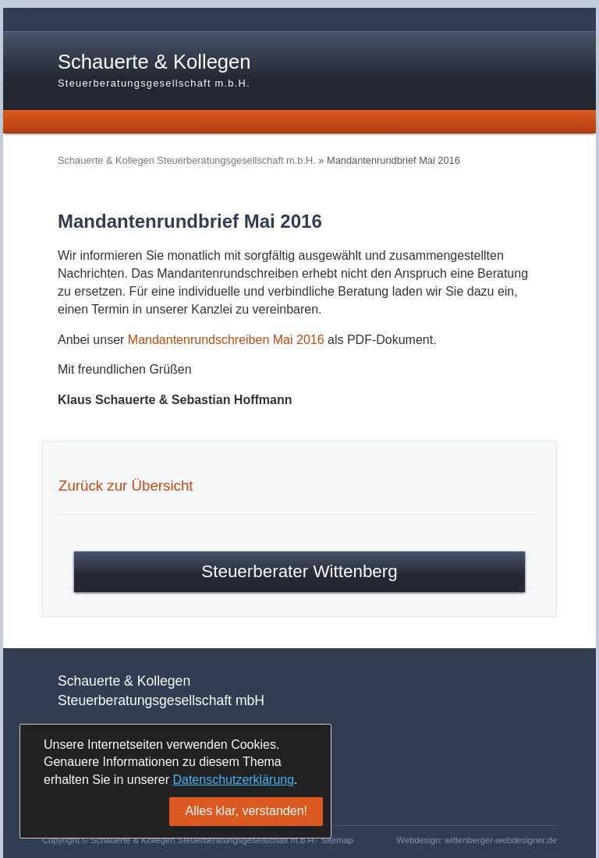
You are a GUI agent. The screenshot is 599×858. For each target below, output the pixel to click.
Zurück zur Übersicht (125, 485)
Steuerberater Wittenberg (299, 571)
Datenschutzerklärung (233, 779)
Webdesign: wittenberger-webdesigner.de (476, 840)
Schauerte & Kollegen (154, 70)
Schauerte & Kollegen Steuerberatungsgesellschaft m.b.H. (187, 160)
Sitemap (337, 840)
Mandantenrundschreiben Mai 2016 (226, 339)
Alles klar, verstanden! (246, 810)
